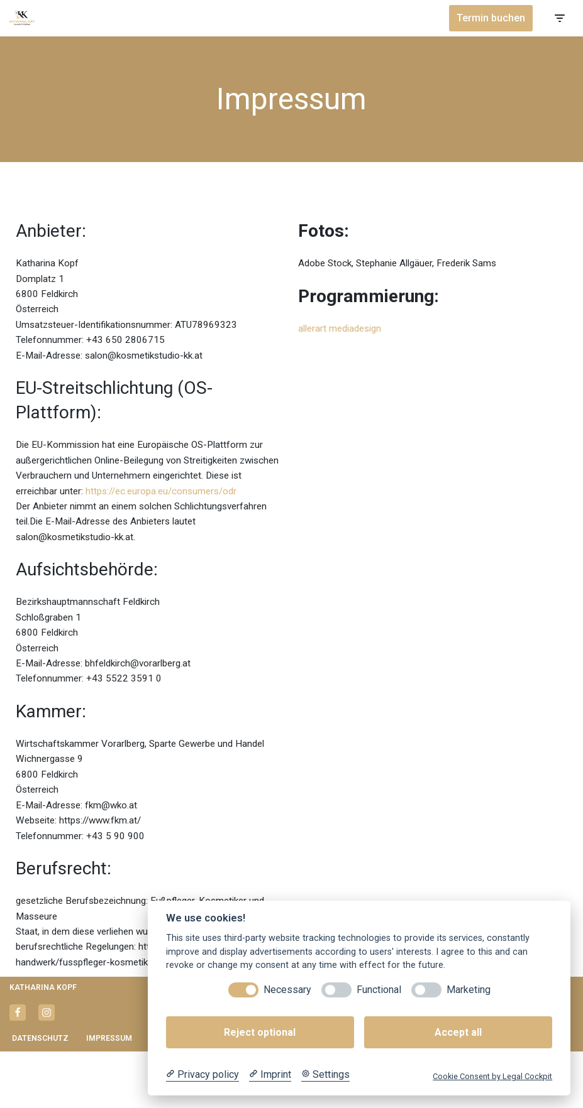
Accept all (458, 1032)
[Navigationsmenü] (559, 18)
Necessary (287, 990)
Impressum (111, 1095)
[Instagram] (46, 1069)
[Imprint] (270, 1074)
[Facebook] (17, 1069)
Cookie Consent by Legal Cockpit (492, 1076)
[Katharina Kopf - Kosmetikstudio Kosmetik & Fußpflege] (22, 18)
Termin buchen (491, 18)
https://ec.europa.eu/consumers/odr (95, 515)
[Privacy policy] (202, 1074)
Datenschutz (41, 1095)
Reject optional (260, 1032)
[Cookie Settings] (325, 1074)
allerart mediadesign (343, 329)
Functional (379, 990)
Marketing (469, 990)
